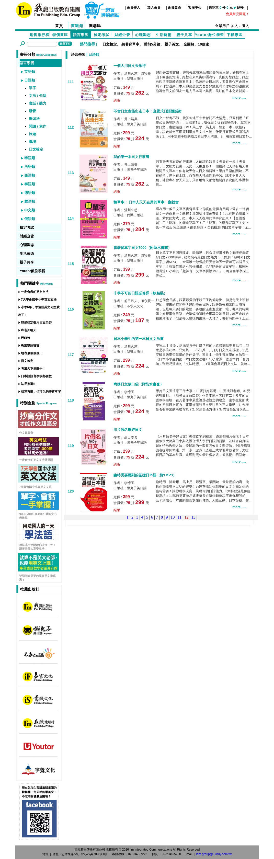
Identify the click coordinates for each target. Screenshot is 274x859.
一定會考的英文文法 (35, 292)
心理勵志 (143, 35)
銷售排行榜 (39, 35)
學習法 (34, 119)
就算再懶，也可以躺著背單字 (41, 391)
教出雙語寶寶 (30, 345)
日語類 (29, 80)
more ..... (239, 97)
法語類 (29, 167)
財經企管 (122, 35)
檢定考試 (102, 35)
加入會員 (154, 7)
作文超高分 (26, 432)
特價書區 (60, 35)
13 (193, 517)
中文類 (29, 210)
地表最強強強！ (31, 353)
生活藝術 (164, 35)
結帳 (240, 7)
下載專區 (235, 35)
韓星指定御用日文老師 (36, 322)
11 (179, 517)
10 (173, 517)
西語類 (29, 175)
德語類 (29, 193)
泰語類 (29, 184)
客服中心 (194, 7)
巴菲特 (25, 338)
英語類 (29, 72)
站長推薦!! (28, 384)
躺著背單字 (130, 44)
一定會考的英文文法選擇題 (36, 459)
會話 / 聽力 (37, 103)
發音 (32, 111)
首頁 (59, 26)
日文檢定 (109, 44)
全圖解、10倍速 (196, 44)
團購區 (95, 26)
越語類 (29, 201)
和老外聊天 (28, 330)
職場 (32, 142)
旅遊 (32, 134)
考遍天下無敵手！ (33, 368)
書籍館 (77, 26)
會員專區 (174, 7)
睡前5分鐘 (152, 44)
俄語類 (29, 219)
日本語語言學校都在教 (36, 376)
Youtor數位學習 (209, 35)
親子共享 (184, 35)
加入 (234, 26)
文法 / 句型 (37, 96)
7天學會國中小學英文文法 (38, 299)
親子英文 (172, 44)
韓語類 (29, 158)
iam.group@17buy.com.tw (214, 854)
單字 (32, 88)
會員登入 (133, 7)
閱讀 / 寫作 (37, 126)
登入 (245, 26)
